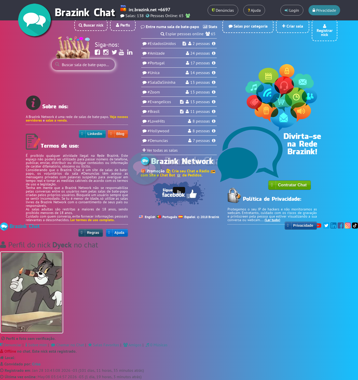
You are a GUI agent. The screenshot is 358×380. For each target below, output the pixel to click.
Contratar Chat (292, 185)
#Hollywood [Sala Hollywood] (158, 130)
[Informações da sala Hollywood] (214, 130)
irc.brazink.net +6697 (148, 10)
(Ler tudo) (272, 220)
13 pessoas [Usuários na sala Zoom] (200, 91)
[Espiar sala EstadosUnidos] (184, 43)
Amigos (132, 344)
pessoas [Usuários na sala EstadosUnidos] (201, 43)
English (147, 217)
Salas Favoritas (103, 344)
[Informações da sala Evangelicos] (214, 101)
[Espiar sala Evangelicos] (182, 101)
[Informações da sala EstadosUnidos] (214, 43)
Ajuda (254, 10)
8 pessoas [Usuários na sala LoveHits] (201, 121)
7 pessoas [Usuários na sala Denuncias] (201, 140)
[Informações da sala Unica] (214, 72)
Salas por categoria (248, 26)
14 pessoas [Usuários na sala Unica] (200, 72)
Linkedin (94, 134)
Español (186, 217)
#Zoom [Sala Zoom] (154, 91)
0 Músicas (157, 344)
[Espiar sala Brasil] (182, 111)
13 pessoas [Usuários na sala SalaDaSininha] (200, 82)
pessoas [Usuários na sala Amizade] (200, 53)
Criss (36, 363)
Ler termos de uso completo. (92, 220)
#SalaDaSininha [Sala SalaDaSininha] (161, 82)
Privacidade (324, 10)
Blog (120, 134)
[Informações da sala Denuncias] (214, 140)
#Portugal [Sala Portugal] (156, 62)
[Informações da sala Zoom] (214, 91)
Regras (93, 233)
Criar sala (292, 26)
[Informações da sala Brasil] (214, 111)
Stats (210, 27)
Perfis (123, 25)
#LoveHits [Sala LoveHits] (156, 121)
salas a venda (56, 120)
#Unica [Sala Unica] (154, 72)
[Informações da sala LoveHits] (214, 121)
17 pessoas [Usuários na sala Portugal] (200, 62)
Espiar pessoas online (184, 33)
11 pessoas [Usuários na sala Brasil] (200, 111)
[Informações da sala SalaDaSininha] (214, 82)
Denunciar (10, 344)
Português (167, 217)
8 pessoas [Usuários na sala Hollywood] (201, 130)
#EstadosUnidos (162, 43)
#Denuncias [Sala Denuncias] (158, 140)
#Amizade (156, 53)
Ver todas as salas (160, 150)
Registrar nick (325, 30)
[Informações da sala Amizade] (214, 53)
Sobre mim (36, 344)
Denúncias (223, 10)
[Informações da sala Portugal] (214, 62)
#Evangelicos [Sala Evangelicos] (159, 101)
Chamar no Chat (67, 344)
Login (292, 10)
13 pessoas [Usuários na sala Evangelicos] (200, 101)
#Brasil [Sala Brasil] (154, 111)
